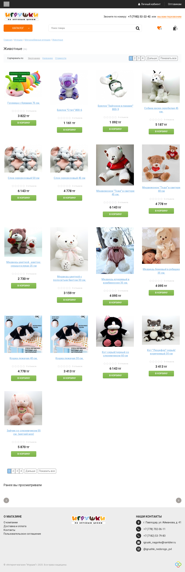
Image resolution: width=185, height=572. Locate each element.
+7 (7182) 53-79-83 (154, 535)
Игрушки (18, 40)
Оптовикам (174, 4)
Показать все (169, 58)
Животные (57, 40)
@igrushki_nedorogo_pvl (157, 549)
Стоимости (60, 58)
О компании (11, 522)
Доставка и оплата (15, 526)
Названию (47, 58)
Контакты (9, 530)
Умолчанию (34, 58)
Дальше (152, 58)
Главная (8, 40)
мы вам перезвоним (169, 16)
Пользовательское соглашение (22, 533)
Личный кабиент (149, 4)
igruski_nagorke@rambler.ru (159, 542)
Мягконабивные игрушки (37, 40)
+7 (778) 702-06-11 (154, 529)
